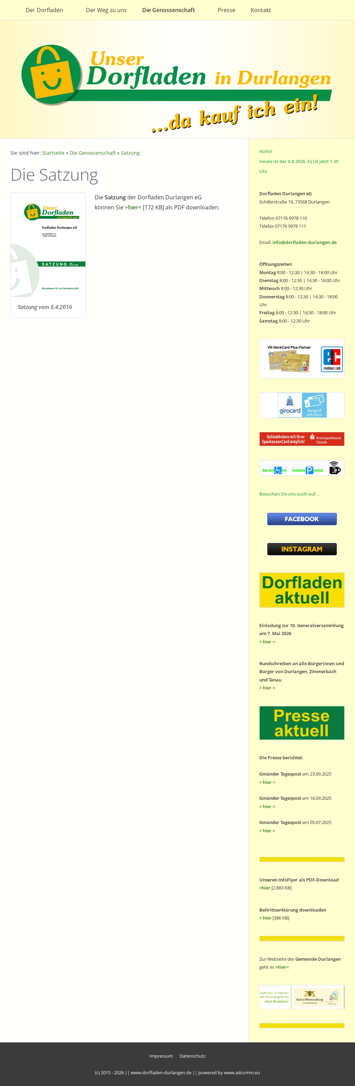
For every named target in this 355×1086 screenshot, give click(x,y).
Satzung (130, 153)
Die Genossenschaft (93, 153)
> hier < (267, 642)
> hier (265, 918)
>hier (264, 888)
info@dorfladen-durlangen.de (304, 242)
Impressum (161, 1056)
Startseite (53, 153)
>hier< (133, 207)
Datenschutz (193, 1056)
